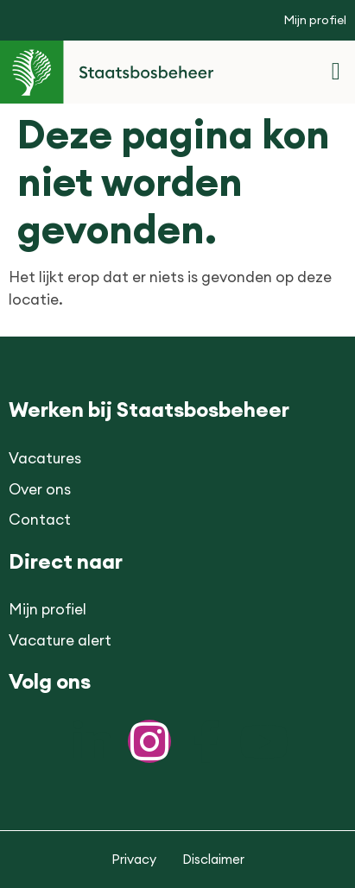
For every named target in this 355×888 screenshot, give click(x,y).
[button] (336, 72)
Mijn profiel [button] (314, 20)
